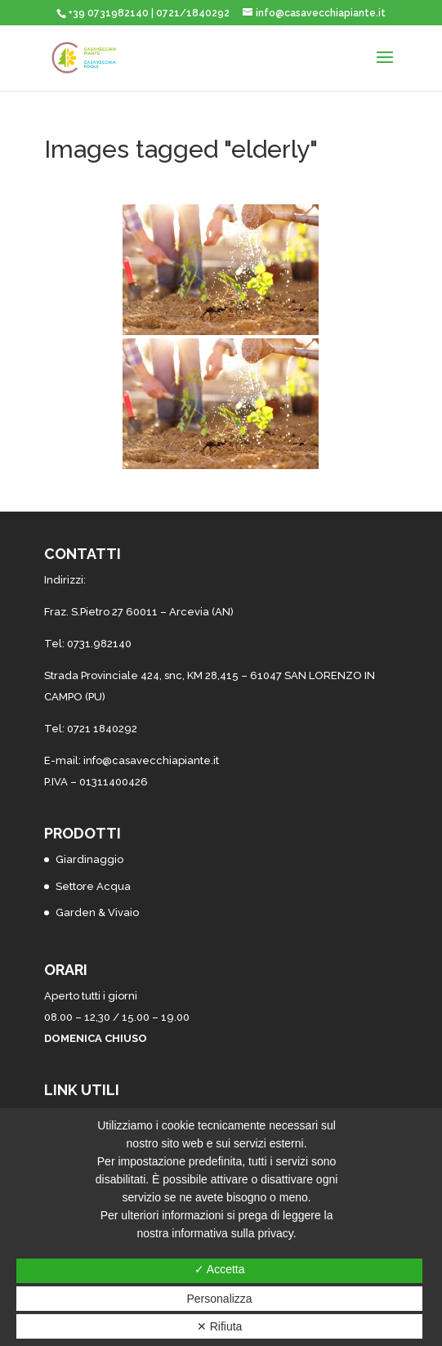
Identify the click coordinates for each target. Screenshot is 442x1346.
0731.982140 (99, 643)
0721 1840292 (102, 728)
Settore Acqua (93, 886)
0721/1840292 (193, 13)
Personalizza (219, 1298)
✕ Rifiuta (220, 1326)
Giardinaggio (89, 859)
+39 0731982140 (108, 13)
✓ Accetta (219, 1269)
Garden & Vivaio (97, 912)
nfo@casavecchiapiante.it (152, 760)
